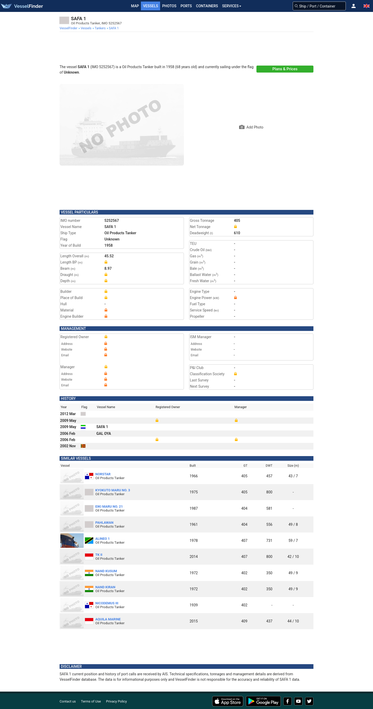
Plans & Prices (285, 69)
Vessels (150, 6)
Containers (207, 6)
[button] (353, 6)
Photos (169, 6)
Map (135, 6)
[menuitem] (69, 28)
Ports (186, 6)
